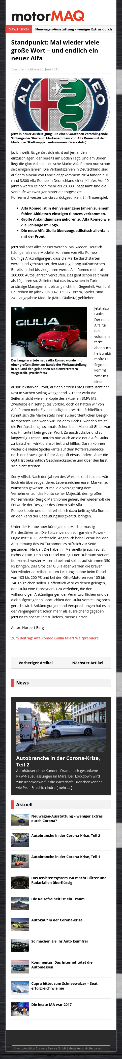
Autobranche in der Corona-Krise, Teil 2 (65, 835)
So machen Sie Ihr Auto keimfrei (59, 941)
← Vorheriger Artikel (33, 662)
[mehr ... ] (64, 787)
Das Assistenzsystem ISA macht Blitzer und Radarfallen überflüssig (69, 880)
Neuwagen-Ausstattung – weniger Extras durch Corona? (67, 818)
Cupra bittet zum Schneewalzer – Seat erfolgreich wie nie (64, 985)
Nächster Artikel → (90, 662)
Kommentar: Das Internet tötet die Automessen (62, 964)
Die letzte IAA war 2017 (51, 1004)
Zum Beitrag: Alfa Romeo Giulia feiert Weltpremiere (55, 638)
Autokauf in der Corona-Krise (56, 920)
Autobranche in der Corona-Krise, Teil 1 (65, 856)
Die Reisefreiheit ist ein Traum (58, 899)
